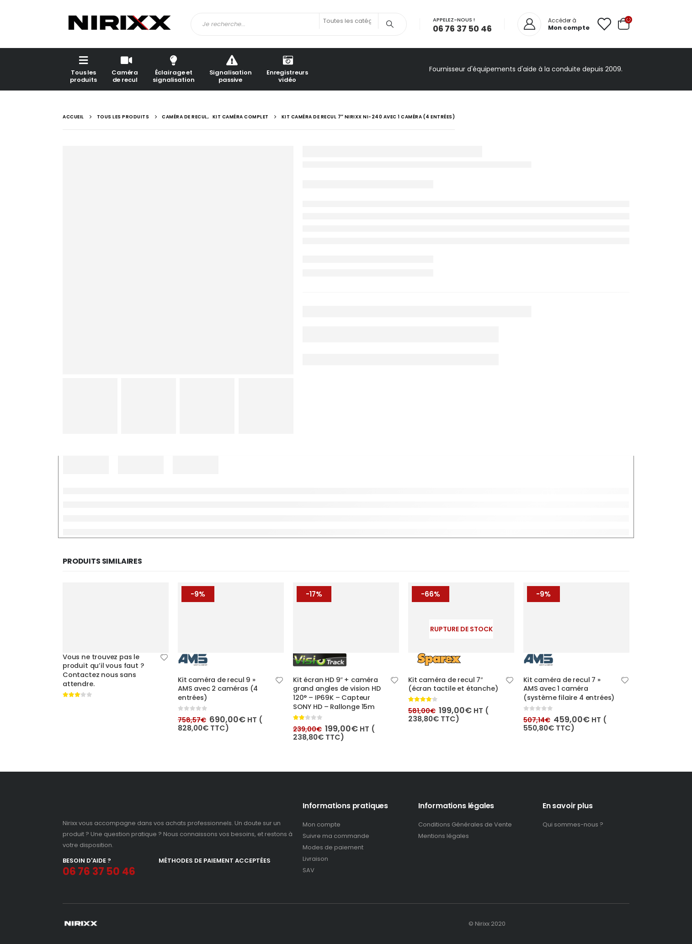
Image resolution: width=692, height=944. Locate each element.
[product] (116, 617)
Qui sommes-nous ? (573, 824)
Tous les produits (83, 68)
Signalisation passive (230, 68)
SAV (308, 870)
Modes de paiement (333, 847)
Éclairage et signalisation (173, 68)
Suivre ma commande (336, 836)
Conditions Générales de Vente (465, 824)
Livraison (315, 858)
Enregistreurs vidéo (287, 68)
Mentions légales (443, 836)
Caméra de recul (125, 68)
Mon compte (322, 824)
